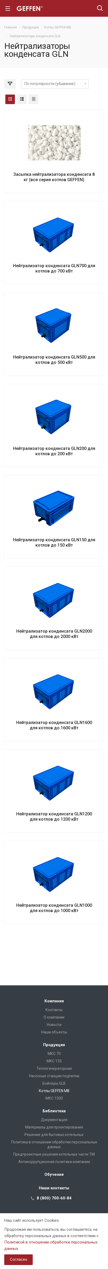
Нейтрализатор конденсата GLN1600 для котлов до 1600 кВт (54, 725)
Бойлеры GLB (54, 1083)
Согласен (18, 1259)
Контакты (54, 1010)
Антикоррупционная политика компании (54, 1162)
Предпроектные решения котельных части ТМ (54, 1154)
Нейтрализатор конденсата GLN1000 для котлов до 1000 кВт (54, 908)
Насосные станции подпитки (54, 1076)
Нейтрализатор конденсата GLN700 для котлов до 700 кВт (54, 268)
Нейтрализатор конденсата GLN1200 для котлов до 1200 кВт (54, 816)
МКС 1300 (54, 1098)
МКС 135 (54, 1061)
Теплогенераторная (54, 1068)
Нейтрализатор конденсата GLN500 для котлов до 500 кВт (54, 360)
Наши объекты (54, 1032)
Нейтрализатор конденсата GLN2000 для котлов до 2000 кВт (54, 634)
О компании (54, 1017)
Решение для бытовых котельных (54, 1134)
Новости (54, 1025)
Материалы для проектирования (54, 1127)
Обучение (54, 1174)
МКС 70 (54, 1053)
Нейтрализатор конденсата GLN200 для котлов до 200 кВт (54, 451)
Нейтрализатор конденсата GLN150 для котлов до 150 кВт (54, 542)
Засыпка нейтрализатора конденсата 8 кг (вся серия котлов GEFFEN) (54, 177)
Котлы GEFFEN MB (54, 1091)
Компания (54, 1001)
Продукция (54, 1044)
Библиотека (54, 1111)
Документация (54, 1120)
